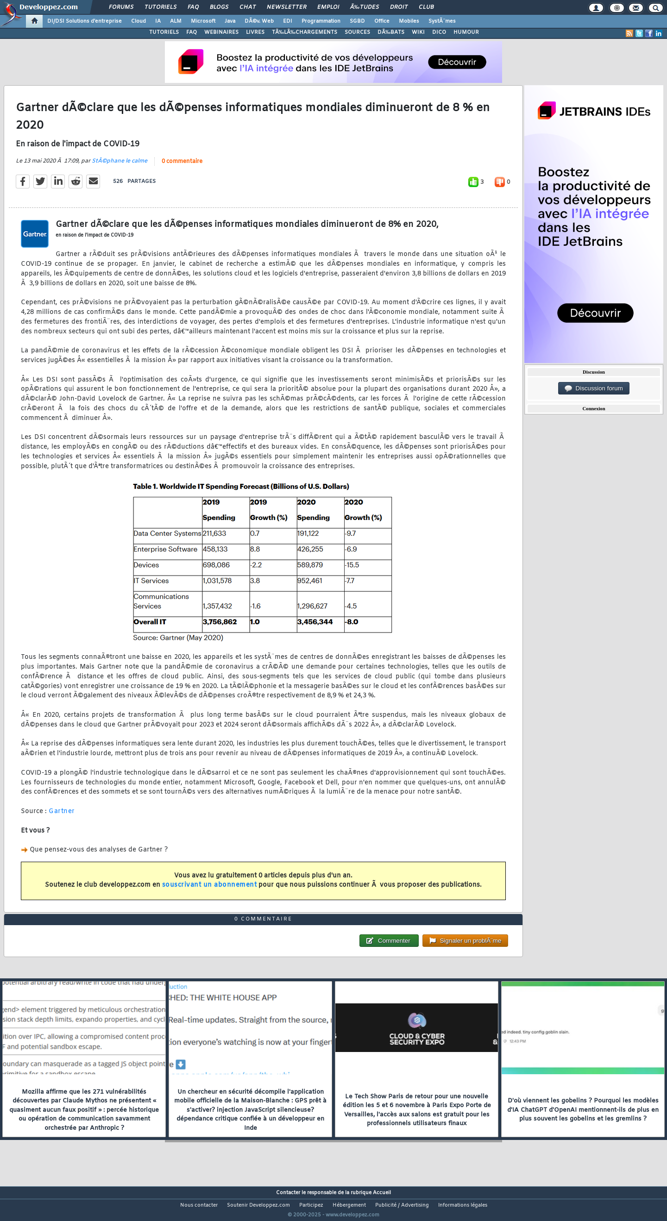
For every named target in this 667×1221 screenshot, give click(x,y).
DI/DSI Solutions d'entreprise (84, 21)
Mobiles (409, 21)
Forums (121, 7)
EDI (287, 21)
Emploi (328, 7)
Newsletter (286, 7)
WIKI (418, 32)
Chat (248, 7)
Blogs (219, 7)
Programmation (321, 21)
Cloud (138, 21)
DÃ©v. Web (259, 21)
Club (426, 7)
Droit (399, 7)
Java (230, 21)
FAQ (193, 7)
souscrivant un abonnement (209, 891)
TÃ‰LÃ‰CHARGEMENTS (304, 32)
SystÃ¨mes (442, 21)
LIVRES (255, 32)
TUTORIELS (164, 32)
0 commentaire (182, 167)
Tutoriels (160, 7)
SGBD (357, 21)
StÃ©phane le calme (119, 166)
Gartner (62, 817)
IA (158, 21)
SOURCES (357, 32)
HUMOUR (466, 32)
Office (382, 21)
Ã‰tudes (364, 7)
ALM (176, 21)
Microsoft (203, 21)
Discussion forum (594, 388)
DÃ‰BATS (391, 32)
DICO (439, 32)
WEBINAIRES (221, 32)
